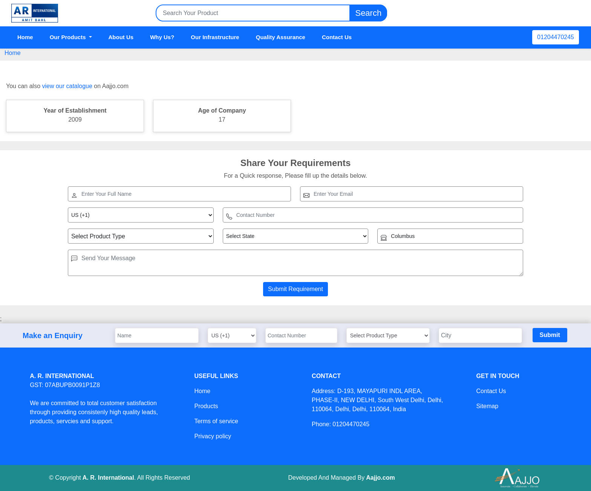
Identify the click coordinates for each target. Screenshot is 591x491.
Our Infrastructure (215, 37)
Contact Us (337, 37)
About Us (121, 37)
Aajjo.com (380, 477)
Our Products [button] (68, 37)
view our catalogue (67, 86)
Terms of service (216, 421)
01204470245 (555, 37)
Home (25, 37)
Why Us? (162, 37)
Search (368, 13)
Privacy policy (212, 436)
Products (206, 406)
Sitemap (487, 406)
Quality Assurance (280, 37)
